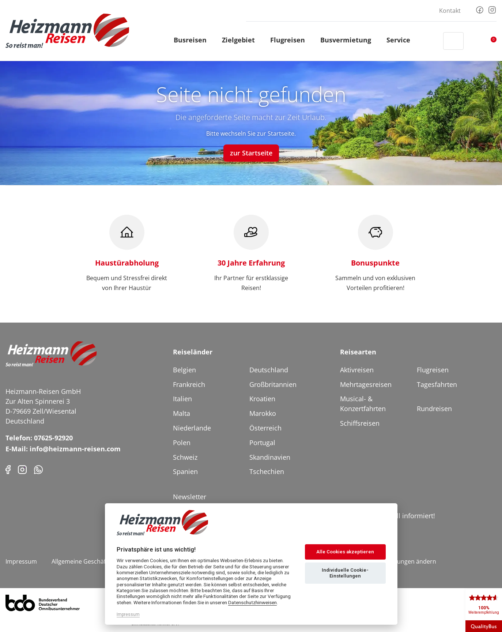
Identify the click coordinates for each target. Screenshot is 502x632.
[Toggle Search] (453, 41)
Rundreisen (434, 408)
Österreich (265, 428)
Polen (181, 442)
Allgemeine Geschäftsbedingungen (99, 561)
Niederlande (192, 428)
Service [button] (401, 39)
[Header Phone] (431, 41)
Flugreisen (433, 369)
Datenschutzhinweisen (252, 602)
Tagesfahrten (437, 384)
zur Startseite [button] (251, 152)
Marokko (262, 413)
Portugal (262, 442)
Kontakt (450, 11)
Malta (181, 413)
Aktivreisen (357, 369)
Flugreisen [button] (291, 39)
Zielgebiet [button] (241, 39)
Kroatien (262, 398)
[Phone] (38, 469)
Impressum (21, 561)
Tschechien (266, 471)
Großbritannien (273, 384)
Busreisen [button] (193, 39)
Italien (182, 398)
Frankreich (189, 384)
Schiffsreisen (360, 423)
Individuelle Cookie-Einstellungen (345, 573)
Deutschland (268, 369)
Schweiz (185, 457)
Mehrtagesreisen (366, 384)
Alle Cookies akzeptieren (345, 551)
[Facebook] (479, 9)
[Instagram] (492, 9)
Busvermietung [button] (349, 39)
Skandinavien (269, 457)
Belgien (184, 369)
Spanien (185, 471)
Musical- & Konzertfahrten (363, 403)
